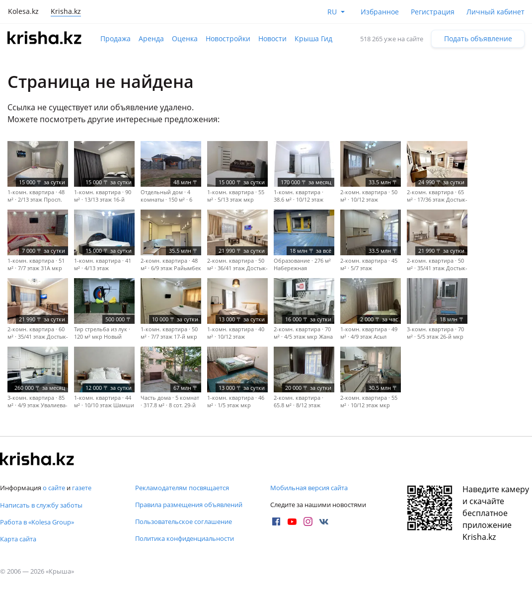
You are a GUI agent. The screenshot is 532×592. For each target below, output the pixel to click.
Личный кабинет (495, 11)
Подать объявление (478, 38)
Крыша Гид (313, 38)
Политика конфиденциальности (184, 538)
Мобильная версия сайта (309, 487)
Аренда (151, 38)
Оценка (185, 38)
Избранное (380, 11)
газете (81, 487)
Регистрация (433, 11)
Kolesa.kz (23, 11)
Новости (272, 38)
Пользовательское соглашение (183, 521)
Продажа (115, 38)
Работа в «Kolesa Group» (37, 522)
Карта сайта (18, 538)
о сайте (54, 487)
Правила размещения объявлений (188, 504)
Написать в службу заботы (41, 505)
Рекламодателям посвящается (182, 487)
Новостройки (228, 38)
